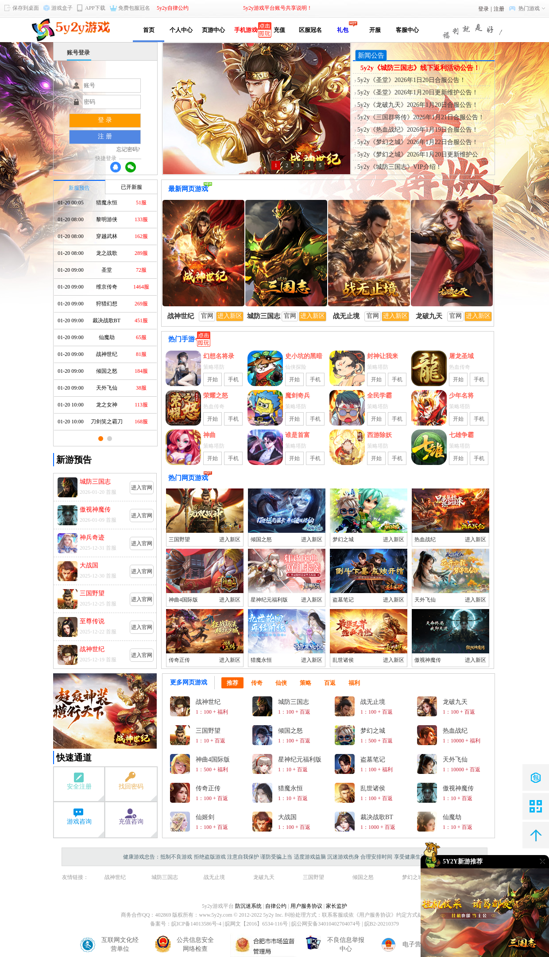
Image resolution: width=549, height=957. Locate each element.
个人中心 (181, 30)
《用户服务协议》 (375, 915)
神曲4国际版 (183, 600)
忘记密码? (128, 149)
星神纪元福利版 (269, 600)
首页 (149, 30)
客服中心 (407, 30)
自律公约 (275, 906)
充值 (278, 30)
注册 (499, 9)
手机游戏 (245, 30)
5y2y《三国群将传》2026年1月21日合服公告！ (420, 117)
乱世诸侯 (343, 660)
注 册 (105, 136)
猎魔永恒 (261, 660)
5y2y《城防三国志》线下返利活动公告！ (420, 67)
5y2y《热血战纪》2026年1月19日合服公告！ (417, 129)
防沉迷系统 (248, 906)
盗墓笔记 (343, 600)
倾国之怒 (261, 539)
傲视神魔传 (427, 660)
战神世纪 (115, 877)
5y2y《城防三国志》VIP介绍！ (399, 167)
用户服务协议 (306, 906)
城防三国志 (164, 877)
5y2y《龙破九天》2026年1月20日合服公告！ (417, 105)
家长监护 (336, 906)
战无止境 (214, 877)
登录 (483, 9)
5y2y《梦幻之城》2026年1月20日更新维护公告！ (417, 155)
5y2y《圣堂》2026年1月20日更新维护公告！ (417, 92)
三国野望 (179, 539)
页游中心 (213, 30)
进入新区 (229, 539)
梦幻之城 (343, 539)
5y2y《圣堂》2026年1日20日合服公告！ (411, 80)
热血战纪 (425, 539)
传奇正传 (179, 660)
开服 (375, 30)
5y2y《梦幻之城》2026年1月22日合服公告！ (417, 142)
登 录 (105, 120)
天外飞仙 (425, 600)
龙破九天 (263, 877)
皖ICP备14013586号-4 (196, 924)
